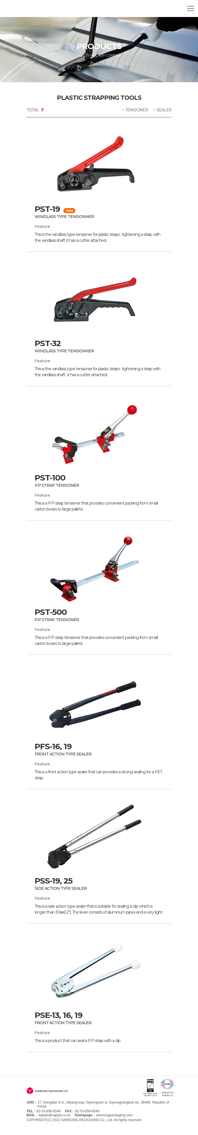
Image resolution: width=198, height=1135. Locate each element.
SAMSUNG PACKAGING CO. (35, 8)
